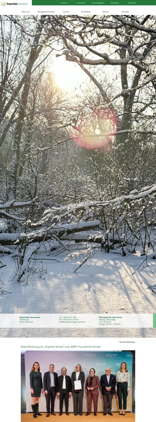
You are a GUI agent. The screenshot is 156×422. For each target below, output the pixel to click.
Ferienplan (132, 2)
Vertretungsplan (98, 2)
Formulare (81, 2)
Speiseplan (115, 2)
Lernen (66, 11)
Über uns (26, 11)
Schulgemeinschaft (46, 11)
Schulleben (86, 11)
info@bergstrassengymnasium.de (72, 322)
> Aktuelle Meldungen (126, 342)
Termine (64, 2)
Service (105, 11)
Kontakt (125, 11)
